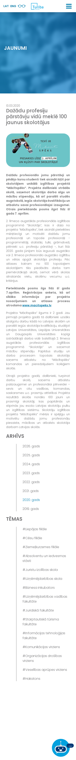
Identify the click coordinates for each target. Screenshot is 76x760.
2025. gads (31, 455)
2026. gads (31, 446)
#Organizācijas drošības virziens (42, 658)
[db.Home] (37, 6)
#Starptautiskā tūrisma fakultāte (40, 622)
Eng (13, 6)
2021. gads (30, 491)
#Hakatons (31, 678)
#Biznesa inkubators (38, 587)
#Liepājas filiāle (34, 529)
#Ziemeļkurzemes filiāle (40, 547)
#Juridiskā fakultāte (38, 610)
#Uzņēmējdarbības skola (42, 578)
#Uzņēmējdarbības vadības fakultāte (44, 599)
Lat (6, 6)
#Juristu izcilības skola (40, 569)
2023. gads (31, 473)
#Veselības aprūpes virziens (44, 669)
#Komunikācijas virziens (41, 647)
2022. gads (31, 482)
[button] (69, 6)
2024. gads (31, 464)
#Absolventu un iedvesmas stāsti (44, 558)
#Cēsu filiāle (32, 538)
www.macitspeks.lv (36, 305)
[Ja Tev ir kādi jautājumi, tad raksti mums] (63, 748)
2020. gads (31, 500)
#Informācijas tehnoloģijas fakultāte (43, 635)
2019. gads (30, 508)
